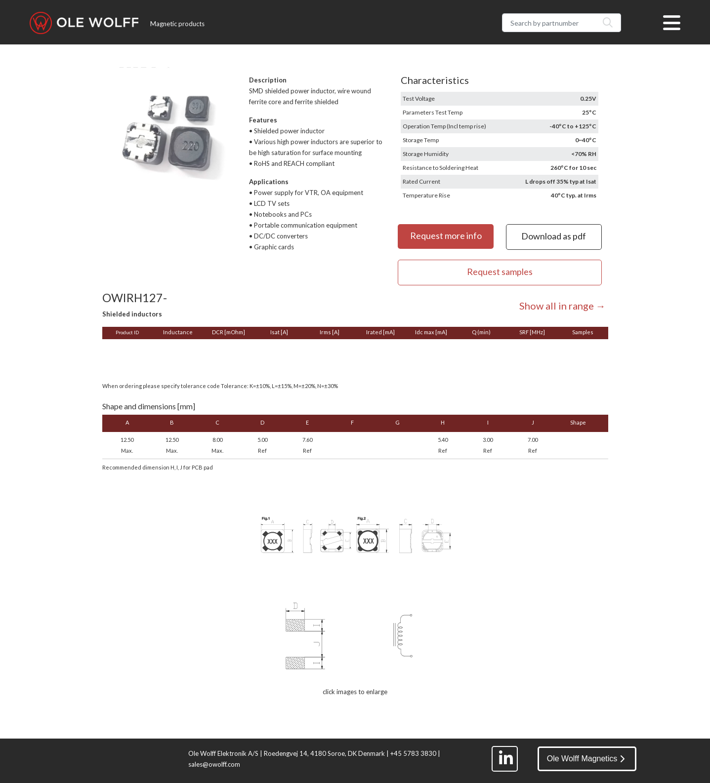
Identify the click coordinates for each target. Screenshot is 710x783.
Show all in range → (562, 306)
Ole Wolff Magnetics (586, 758)
